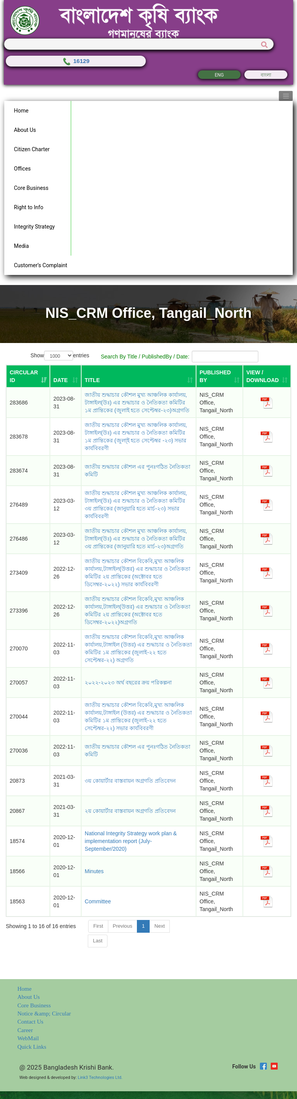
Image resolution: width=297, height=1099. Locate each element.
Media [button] (21, 246)
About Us (28, 997)
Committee (98, 901)
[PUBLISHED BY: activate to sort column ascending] (219, 376)
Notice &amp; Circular (44, 1013)
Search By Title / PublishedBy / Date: (179, 356)
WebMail (28, 1038)
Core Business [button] (31, 188)
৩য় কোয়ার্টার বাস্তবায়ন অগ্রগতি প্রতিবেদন (130, 781)
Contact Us (30, 1022)
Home (24, 989)
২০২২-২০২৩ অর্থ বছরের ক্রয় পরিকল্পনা (128, 682)
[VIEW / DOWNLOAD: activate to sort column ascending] (267, 376)
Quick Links (31, 1047)
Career (25, 1030)
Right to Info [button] (28, 207)
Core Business (34, 1005)
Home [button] (21, 111)
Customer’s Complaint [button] (40, 265)
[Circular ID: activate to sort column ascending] (28, 376)
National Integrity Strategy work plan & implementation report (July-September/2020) (131, 841)
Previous (123, 926)
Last (97, 941)
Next (159, 926)
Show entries (60, 355)
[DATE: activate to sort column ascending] (65, 376)
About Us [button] (25, 130)
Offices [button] (22, 169)
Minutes (94, 871)
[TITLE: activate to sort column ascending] (138, 376)
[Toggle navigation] (286, 96)
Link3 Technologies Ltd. (100, 1077)
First (98, 926)
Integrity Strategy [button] (34, 227)
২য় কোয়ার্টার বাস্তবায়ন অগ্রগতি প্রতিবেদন (130, 811)
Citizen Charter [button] (32, 149)
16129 (75, 61)
